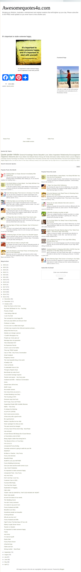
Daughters (73, 158)
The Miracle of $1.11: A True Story (13, 441)
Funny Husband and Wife (11, 507)
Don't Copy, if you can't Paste (12, 401)
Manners (17, 160)
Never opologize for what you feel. (13, 424)
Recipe (72, 160)
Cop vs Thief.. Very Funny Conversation (15, 352)
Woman (36, 157)
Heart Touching (50, 158)
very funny (7, 534)
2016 (4, 289)
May (5, 562)
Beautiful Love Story (9, 509)
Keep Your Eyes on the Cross (12, 306)
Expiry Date (7, 539)
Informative (53, 157)
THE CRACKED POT (10, 343)
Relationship (64, 155)
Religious (77, 157)
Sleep (27, 160)
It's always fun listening (10, 409)
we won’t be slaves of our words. (13, 497)
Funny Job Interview (9, 455)
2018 (4, 284)
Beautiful (41, 155)
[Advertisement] (24, 25)
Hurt (18, 158)
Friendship (3, 158)
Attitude (32, 157)
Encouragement (74, 155)
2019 (4, 282)
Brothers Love (11, 160)
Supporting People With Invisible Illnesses (16, 404)
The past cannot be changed (12, 426)
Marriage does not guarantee (12, 340)
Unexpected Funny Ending (11, 446)
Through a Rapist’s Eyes (11, 370)
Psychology (14, 158)
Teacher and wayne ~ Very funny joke (14, 377)
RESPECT (7, 451)
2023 (4, 272)
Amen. (6, 382)
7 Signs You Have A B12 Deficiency (16, 209)
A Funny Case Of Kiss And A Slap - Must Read (17, 428)
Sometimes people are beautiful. (13, 512)
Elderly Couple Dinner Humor (12, 524)
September (7, 552)
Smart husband (8, 355)
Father (6, 532)
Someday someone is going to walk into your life (17, 448)
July (5, 557)
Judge (54, 160)
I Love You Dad (8, 316)
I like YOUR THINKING (10, 468)
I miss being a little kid (10, 313)
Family (47, 157)
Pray (69, 160)
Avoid (68, 158)
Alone (67, 157)
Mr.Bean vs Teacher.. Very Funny (13, 453)
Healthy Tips (47, 160)
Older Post (51, 138)
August (6, 554)
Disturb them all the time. (11, 384)
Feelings (29, 158)
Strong (41, 157)
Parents (78, 158)
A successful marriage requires (12, 374)
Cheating (36, 160)
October (6, 304)
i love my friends (8, 365)
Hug (51, 160)
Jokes (51, 155)
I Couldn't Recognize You (11, 335)
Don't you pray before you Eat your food (15, 320)
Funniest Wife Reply (9, 482)
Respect (22, 158)
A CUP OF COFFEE (10, 411)
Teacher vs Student (9, 527)
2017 (4, 287)
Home (28, 138)
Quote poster (10, 86)
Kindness (63, 157)
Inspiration (56, 155)
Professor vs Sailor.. (9, 323)
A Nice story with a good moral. (13, 416)
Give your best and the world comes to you (16, 465)
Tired (63, 158)
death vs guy (7, 387)
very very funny (8, 475)
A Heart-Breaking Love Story (12, 394)
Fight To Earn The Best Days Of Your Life (15, 522)
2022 (4, 274)
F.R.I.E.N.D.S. (8, 443)
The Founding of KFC (10, 397)
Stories (35, 155)
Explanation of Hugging (10, 487)
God (28, 157)
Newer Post (6, 138)
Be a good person (9, 419)
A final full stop (8, 544)
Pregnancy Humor (9, 357)
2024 (4, 270)
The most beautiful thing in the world (14, 360)
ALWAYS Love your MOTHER (12, 460)
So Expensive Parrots (10, 345)
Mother (25, 157)
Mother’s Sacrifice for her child (12, 421)
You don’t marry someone (11, 502)
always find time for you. (11, 330)
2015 (4, 292)
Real (56, 158)
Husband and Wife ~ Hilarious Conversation (16, 379)
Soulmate (44, 158)
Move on (21, 160)
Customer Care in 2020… (11, 480)
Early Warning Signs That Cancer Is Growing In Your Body (22, 193)
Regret (2, 160)
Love (46, 155)
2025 (4, 267)
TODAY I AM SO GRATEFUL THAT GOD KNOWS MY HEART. (21, 492)
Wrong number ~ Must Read (12, 549)
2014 (4, 294)
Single (6, 160)
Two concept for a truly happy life (13, 318)
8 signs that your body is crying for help (17, 242)
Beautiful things (8, 458)
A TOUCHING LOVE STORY (12, 436)
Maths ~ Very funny (9, 406)
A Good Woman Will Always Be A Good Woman (17, 433)
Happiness (4, 157)
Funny (20, 157)
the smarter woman (9, 389)
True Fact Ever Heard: (10, 485)
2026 (4, 265)
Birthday (60, 158)
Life (44, 157)
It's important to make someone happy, (15, 470)
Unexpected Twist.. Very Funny (13, 473)
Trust (25, 158)
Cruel (40, 160)
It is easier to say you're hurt (12, 505)
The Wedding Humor (10, 500)
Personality (38, 158)
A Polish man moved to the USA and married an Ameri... (20, 328)
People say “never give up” (11, 338)
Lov (60, 160)
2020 (4, 279)
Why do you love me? (10, 517)
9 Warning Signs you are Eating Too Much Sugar (20, 201)
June (6, 559)
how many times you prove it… (12, 392)
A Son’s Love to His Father (11, 347)
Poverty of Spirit (8, 311)
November (7, 301)
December (7, 299)
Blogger (62, 569)
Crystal (42, 160)
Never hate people (9, 495)
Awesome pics (13, 157)
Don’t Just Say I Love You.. (11, 478)
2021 (4, 277)
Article (16, 154)
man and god (8, 431)
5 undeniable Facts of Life (11, 367)
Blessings (32, 160)
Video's (78, 160)
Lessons (72, 157)
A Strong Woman (9, 514)
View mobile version (28, 141)
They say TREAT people (11, 350)
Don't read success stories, (11, 414)
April (5, 564)
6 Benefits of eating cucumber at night (57, 212)
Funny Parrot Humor (10, 541)
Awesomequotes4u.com (26, 8)
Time (75, 160)
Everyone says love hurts (11, 399)
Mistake (66, 160)
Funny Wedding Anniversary (12, 463)
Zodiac (58, 157)
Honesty (9, 158)
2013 (4, 297)
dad (66, 158)
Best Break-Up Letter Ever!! (12, 372)
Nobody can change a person (12, 333)
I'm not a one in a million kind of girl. (14, 325)
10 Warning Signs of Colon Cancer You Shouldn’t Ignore (22, 234)
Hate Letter (7, 490)
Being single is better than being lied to (15, 438)
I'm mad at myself (9, 537)
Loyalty (62, 160)
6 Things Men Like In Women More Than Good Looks (21, 217)
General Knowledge (26, 155)
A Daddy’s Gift (8, 362)
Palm (24, 160)
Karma (57, 160)
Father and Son (8, 546)
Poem (33, 158)
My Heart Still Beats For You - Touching (15, 308)
